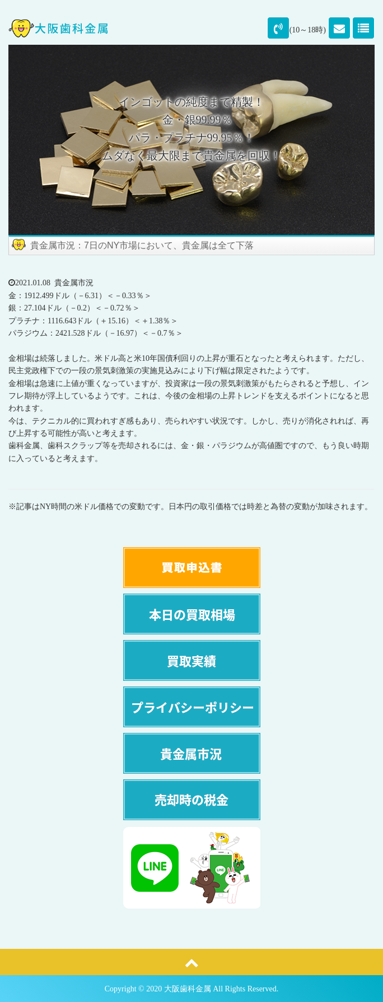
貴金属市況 (74, 283)
